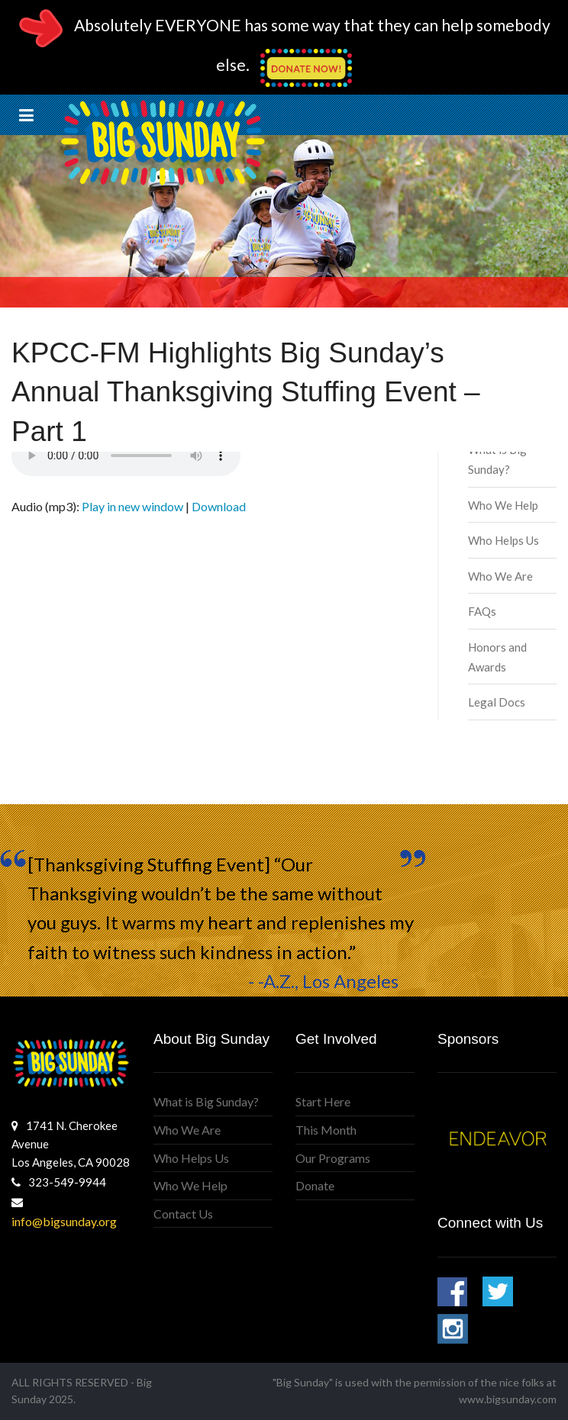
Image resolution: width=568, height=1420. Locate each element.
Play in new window (132, 506)
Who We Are (500, 576)
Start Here (322, 1101)
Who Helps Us (503, 540)
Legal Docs (496, 702)
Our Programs (332, 1158)
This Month (326, 1129)
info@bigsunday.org (64, 1221)
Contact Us (183, 1213)
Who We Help (503, 505)
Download (219, 506)
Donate (314, 1185)
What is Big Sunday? (206, 1101)
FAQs (482, 611)
